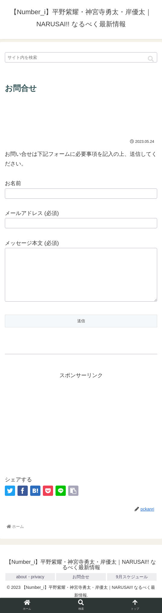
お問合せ (80, 585)
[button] (150, 59)
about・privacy (30, 585)
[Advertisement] (81, 114)
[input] (81, 57)
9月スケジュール (132, 585)
